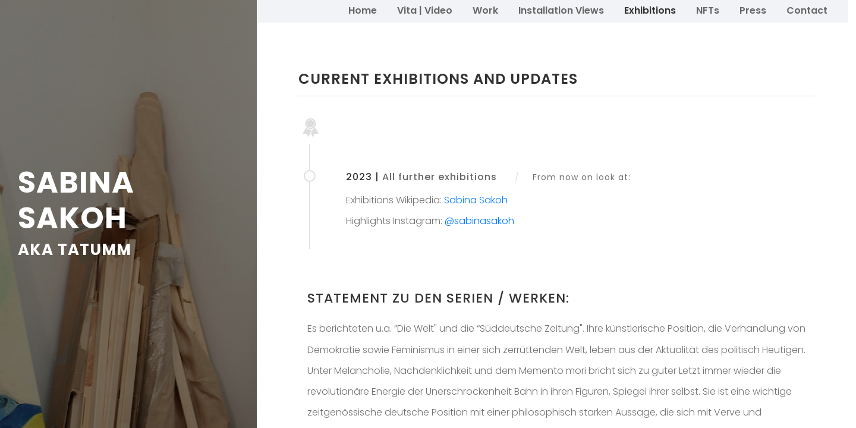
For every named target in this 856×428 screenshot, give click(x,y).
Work (485, 10)
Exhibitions (650, 10)
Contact (806, 10)
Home (362, 10)
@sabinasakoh (479, 221)
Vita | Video (424, 10)
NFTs (707, 10)
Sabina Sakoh (476, 200)
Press (752, 10)
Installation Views (561, 10)
